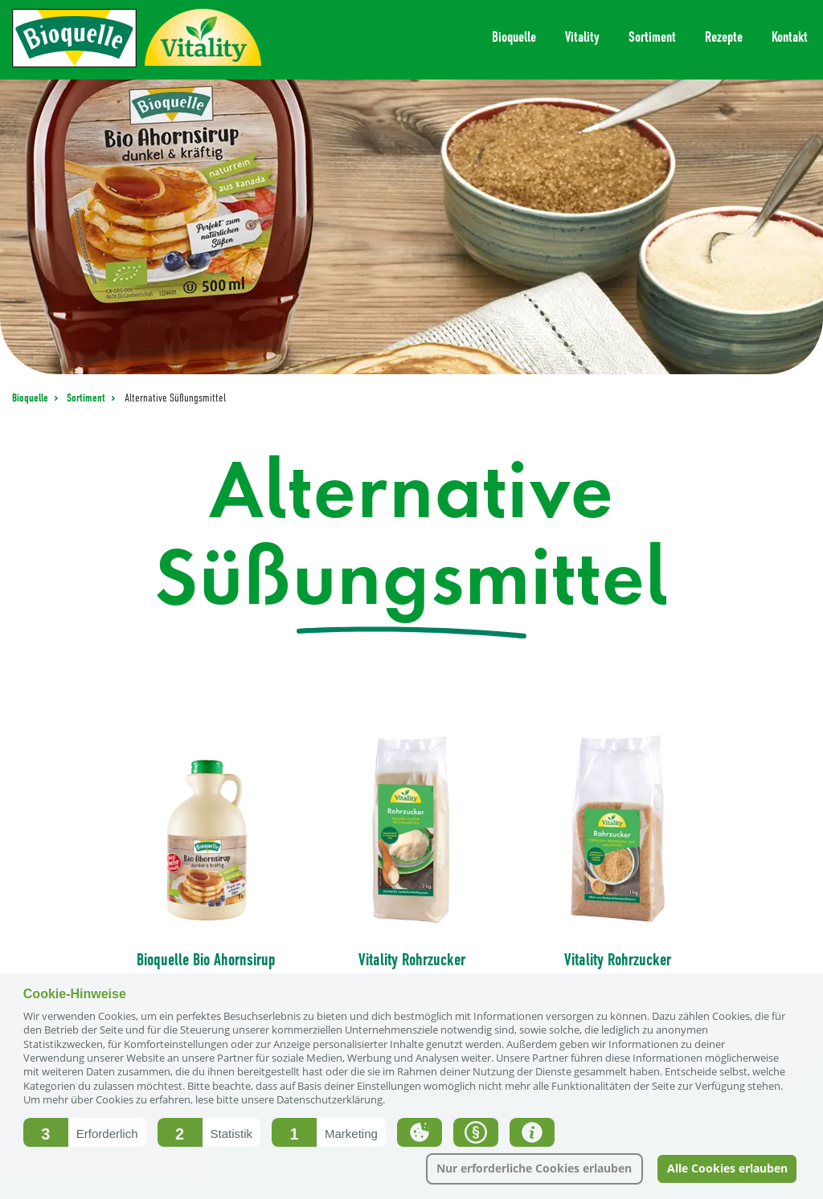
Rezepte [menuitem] (724, 37)
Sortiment (87, 398)
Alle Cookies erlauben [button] (727, 1168)
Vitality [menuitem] (582, 37)
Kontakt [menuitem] (790, 37)
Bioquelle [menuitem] (514, 37)
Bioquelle (31, 398)
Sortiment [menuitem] (652, 37)
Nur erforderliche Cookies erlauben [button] (534, 1168)
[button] (84, 1132)
